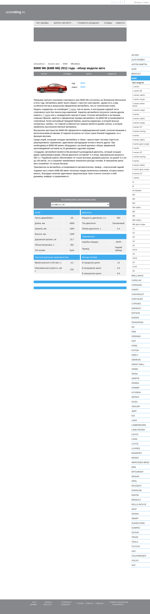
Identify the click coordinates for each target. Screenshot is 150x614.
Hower (135, 388)
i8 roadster (136, 190)
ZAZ (133, 565)
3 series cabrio (138, 118)
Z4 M (134, 267)
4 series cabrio (138, 140)
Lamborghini (139, 425)
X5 (133, 245)
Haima (135, 369)
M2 (133, 195)
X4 (133, 241)
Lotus (135, 444)
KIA (133, 416)
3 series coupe (138, 123)
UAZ (134, 551)
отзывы (67, 74)
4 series (135, 135)
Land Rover (138, 430)
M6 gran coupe (138, 224)
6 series (135, 161)
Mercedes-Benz (140, 462)
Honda (135, 383)
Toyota (136, 546)
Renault (136, 500)
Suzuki (135, 532)
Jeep (134, 411)
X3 (133, 237)
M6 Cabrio (136, 220)
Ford (134, 345)
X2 (133, 233)
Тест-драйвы (42, 23)
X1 (133, 228)
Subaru (136, 528)
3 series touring (138, 131)
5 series (135, 148)
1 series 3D (137, 91)
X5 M (134, 250)
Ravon (135, 495)
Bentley (136, 74)
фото (88, 74)
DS (133, 327)
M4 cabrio (136, 207)
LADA (134, 420)
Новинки (99, 603)
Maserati (137, 453)
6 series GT (137, 173)
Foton (135, 350)
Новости (120, 23)
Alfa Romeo (138, 60)
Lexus (135, 434)
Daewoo (136, 308)
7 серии (72, 109)
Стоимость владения (88, 23)
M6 (133, 216)
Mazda (135, 458)
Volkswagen (139, 556)
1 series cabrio (138, 95)
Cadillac (137, 280)
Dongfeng (137, 322)
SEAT (134, 509)
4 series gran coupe (140, 144)
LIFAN (134, 439)
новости (112, 74)
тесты (44, 74)
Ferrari (136, 336)
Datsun (136, 313)
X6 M (134, 258)
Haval (135, 374)
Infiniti (135, 397)
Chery (135, 289)
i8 (133, 186)
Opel (134, 481)
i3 (133, 182)
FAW (134, 331)
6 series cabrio (138, 165)
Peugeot (137, 486)
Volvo (135, 560)
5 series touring (138, 157)
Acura (135, 55)
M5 (133, 212)
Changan (137, 285)
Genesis (136, 360)
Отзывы (108, 23)
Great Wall (138, 364)
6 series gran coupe (140, 169)
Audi (134, 69)
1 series (135, 87)
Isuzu (135, 402)
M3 (133, 199)
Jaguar (136, 406)
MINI (134, 467)
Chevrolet (138, 294)
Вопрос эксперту (62, 23)
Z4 (133, 262)
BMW (134, 78)
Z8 (133, 271)
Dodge (135, 317)
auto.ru (15, 12)
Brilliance (138, 275)
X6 (133, 254)
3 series (135, 114)
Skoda (135, 514)
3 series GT (137, 127)
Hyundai (136, 392)
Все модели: (138, 83)
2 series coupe (138, 110)
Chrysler (137, 299)
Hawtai (135, 378)
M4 (133, 203)
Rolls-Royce (139, 504)
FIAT (134, 341)
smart (135, 518)
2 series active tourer (138, 104)
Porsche (137, 490)
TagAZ (135, 537)
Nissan (135, 476)
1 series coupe (138, 99)
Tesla (135, 542)
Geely (135, 355)
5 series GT (137, 152)
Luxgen (136, 448)
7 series (135, 178)
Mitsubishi (137, 472)
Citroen (136, 303)
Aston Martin (139, 64)
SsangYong (138, 523)
